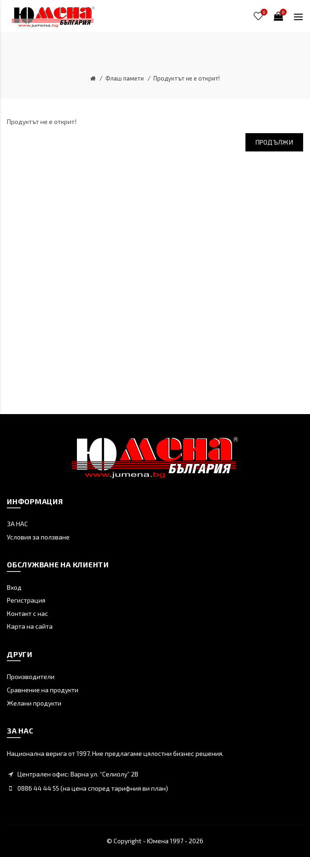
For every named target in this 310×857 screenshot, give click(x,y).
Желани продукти (34, 703)
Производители (30, 676)
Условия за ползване (38, 537)
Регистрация (26, 600)
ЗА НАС (17, 524)
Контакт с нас (27, 613)
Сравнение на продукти (42, 690)
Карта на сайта (30, 626)
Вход (14, 587)
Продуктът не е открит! (186, 78)
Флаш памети (124, 78)
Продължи (274, 142)
